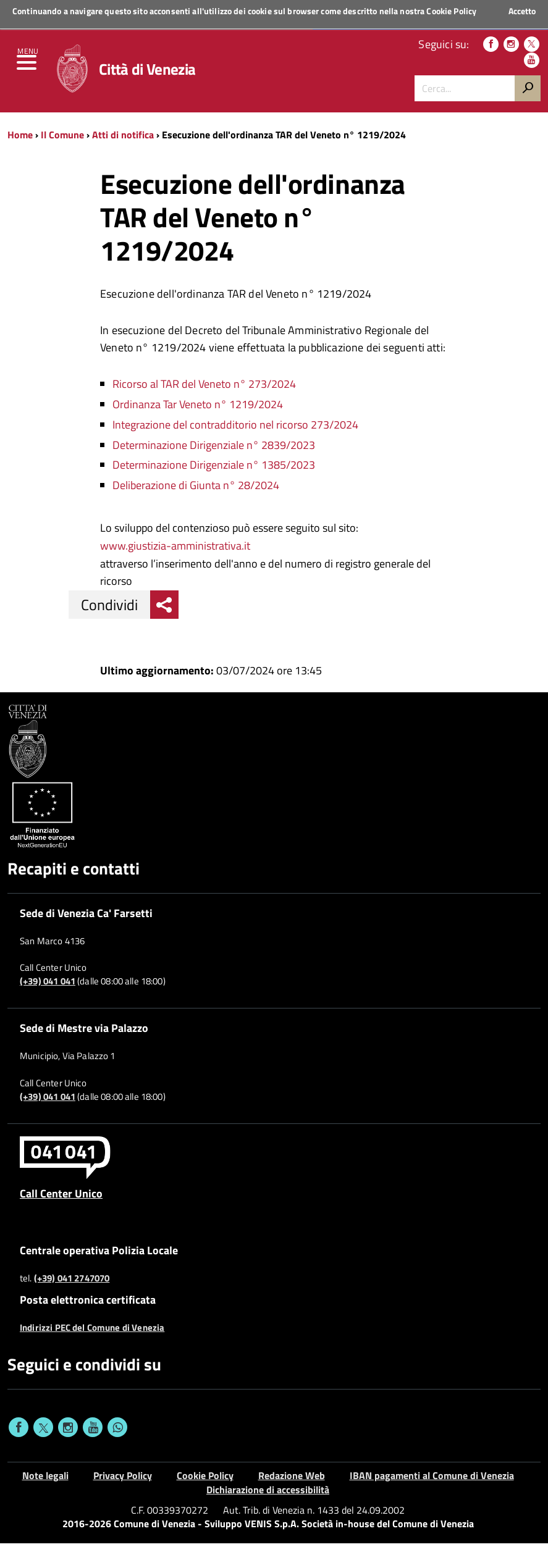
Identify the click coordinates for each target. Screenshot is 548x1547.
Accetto (522, 11)
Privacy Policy (122, 1479)
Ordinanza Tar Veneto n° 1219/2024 (197, 408)
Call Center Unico (61, 1197)
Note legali (45, 1479)
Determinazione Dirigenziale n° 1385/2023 (213, 468)
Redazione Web (291, 1479)
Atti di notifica (123, 138)
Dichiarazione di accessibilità (267, 1493)
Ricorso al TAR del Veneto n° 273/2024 (204, 387)
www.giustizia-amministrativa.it (175, 549)
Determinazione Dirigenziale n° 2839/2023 (213, 448)
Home (20, 138)
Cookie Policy (451, 10)
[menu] (28, 68)
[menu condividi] (164, 608)
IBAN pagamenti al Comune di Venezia (432, 1479)
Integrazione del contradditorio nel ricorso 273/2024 (235, 428)
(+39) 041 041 (47, 985)
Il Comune (62, 138)
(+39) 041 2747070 (72, 1282)
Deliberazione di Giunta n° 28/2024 (195, 488)
